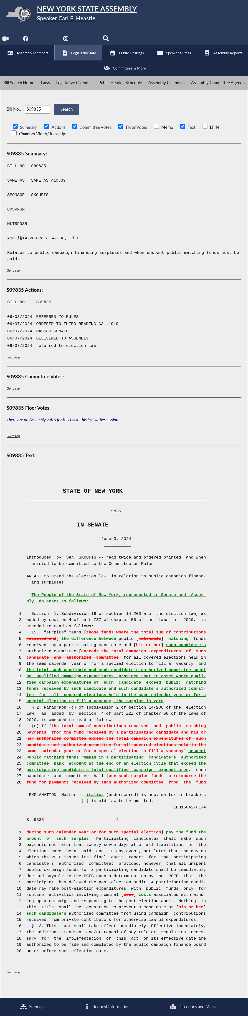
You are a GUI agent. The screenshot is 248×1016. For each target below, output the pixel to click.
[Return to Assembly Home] (75, 15)
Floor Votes (136, 137)
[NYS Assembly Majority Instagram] (66, 41)
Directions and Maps (192, 1006)
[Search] (107, 41)
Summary (28, 137)
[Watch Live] (5, 41)
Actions (58, 137)
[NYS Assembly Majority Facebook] (25, 41)
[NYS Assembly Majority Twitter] (46, 41)
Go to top (13, 280)
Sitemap (31, 1006)
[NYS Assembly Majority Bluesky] (86, 41)
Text (191, 137)
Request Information (106, 1006)
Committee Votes (95, 137)
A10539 (58, 190)
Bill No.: (14, 117)
